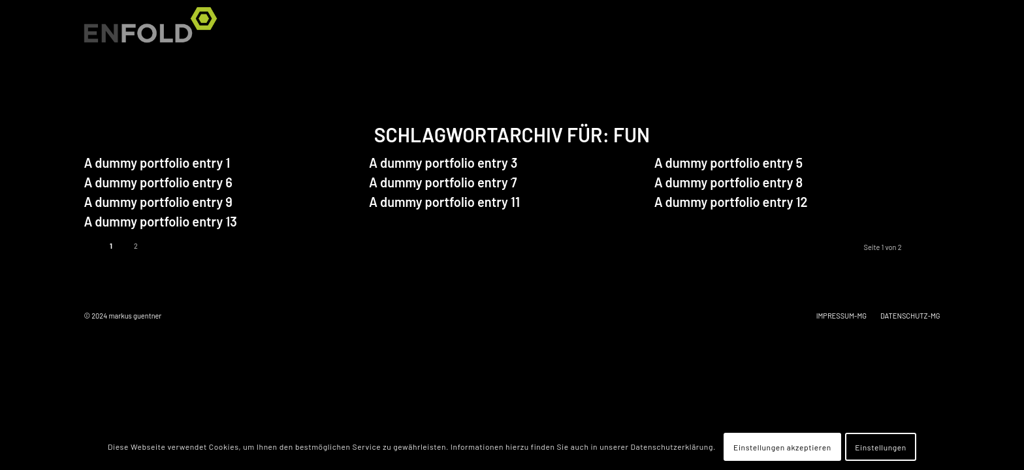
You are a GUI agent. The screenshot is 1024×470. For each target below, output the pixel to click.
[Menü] (924, 32)
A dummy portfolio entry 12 (731, 202)
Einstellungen (880, 447)
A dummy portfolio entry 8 (728, 182)
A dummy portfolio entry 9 (158, 202)
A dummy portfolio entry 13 (160, 221)
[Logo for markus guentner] (155, 32)
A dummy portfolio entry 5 (728, 162)
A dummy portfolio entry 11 (444, 202)
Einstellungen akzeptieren (782, 447)
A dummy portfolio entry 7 (443, 182)
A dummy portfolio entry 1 (157, 162)
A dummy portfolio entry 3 (443, 162)
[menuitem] (924, 32)
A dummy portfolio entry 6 (158, 182)
